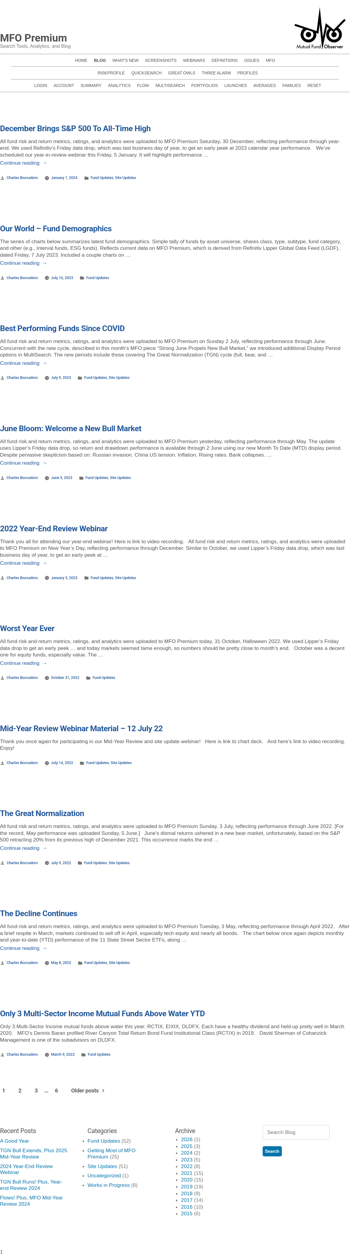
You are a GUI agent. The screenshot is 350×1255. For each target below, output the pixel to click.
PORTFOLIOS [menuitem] (204, 85)
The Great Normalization (42, 813)
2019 (187, 1187)
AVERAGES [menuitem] (264, 85)
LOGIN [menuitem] (40, 85)
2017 (187, 1200)
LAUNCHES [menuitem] (235, 85)
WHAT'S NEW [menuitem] (125, 60)
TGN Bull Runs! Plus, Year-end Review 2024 (31, 1185)
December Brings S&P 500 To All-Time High (75, 128)
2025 (187, 1146)
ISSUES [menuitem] (251, 60)
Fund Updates (102, 178)
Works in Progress (109, 1185)
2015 (187, 1213)
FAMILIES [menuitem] (291, 85)
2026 (187, 1139)
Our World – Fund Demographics (56, 228)
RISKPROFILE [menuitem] (111, 73)
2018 (187, 1193)
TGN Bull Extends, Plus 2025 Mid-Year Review (33, 1153)
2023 (187, 1160)
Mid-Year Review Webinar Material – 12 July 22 (81, 728)
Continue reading (23, 163)
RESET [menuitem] (314, 85)
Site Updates (125, 178)
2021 (187, 1173)
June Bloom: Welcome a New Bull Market (70, 428)
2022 (187, 1166)
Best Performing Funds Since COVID (62, 328)
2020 (187, 1180)
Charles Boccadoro (22, 178)
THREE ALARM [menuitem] (216, 73)
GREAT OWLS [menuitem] (181, 73)
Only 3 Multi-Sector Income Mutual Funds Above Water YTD (102, 1013)
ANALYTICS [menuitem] (119, 85)
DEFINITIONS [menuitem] (224, 60)
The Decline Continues (38, 913)
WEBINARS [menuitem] (194, 60)
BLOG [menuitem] (100, 60)
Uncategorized (104, 1176)
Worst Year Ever (27, 628)
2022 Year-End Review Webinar (54, 528)
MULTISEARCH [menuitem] (170, 85)
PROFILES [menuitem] (248, 73)
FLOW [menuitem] (143, 85)
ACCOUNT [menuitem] (64, 85)
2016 (187, 1207)
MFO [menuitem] (270, 60)
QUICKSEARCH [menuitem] (146, 73)
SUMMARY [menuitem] (90, 85)
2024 (187, 1153)
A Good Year (14, 1141)
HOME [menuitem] (81, 60)
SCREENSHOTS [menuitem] (160, 60)
